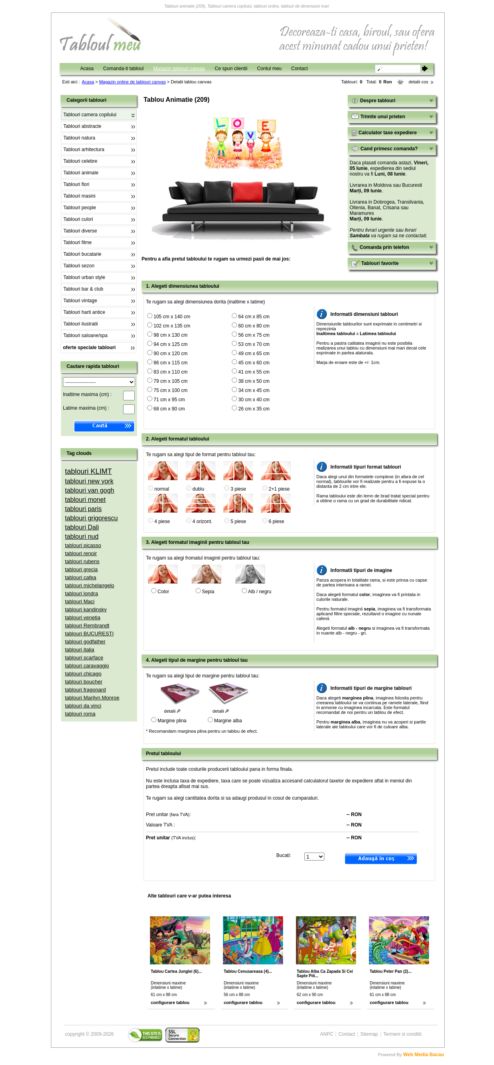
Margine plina (172, 720)
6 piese (276, 521)
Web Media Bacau (423, 1054)
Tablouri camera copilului (89, 114)
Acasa (86, 68)
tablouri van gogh (89, 490)
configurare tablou (170, 1002)
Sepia (208, 591)
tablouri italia (79, 650)
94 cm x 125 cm (171, 344)
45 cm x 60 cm (253, 363)
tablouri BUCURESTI (89, 634)
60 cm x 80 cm (253, 326)
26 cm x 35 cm (253, 409)
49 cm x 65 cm (253, 353)
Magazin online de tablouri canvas (132, 81)
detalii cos (418, 81)
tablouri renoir (81, 553)
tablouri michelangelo (89, 585)
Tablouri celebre (80, 161)
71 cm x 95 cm (169, 399)
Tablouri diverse (80, 231)
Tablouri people (79, 207)
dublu (198, 489)
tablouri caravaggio (87, 666)
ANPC (326, 1034)
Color (163, 591)
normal (161, 489)
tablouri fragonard (85, 690)
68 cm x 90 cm (169, 409)
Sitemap (369, 1034)
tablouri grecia (81, 569)
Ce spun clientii (231, 68)
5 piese (238, 521)
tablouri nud (82, 536)
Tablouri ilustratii (80, 324)
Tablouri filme (77, 242)
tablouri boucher (83, 682)
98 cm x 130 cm (171, 335)
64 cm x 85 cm (253, 316)
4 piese (162, 521)
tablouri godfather (85, 642)
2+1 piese (279, 489)
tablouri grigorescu (91, 518)
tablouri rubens (82, 561)
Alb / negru (259, 591)
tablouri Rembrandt (87, 625)
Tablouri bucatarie (82, 254)
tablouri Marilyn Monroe (92, 698)
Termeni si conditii (402, 1034)
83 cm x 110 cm (171, 372)
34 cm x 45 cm (253, 390)
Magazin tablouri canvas (179, 68)
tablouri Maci (80, 601)
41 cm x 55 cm (253, 372)
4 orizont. (202, 521)
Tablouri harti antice (84, 312)
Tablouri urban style (84, 277)
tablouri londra (81, 593)
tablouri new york (89, 481)
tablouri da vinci (83, 706)
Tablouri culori (78, 219)
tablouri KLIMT (88, 471)
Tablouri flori (76, 184)
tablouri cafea (80, 577)
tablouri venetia (82, 617)
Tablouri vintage (80, 300)
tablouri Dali (82, 527)
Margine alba (228, 720)
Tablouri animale (80, 173)
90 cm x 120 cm (171, 353)
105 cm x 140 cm (172, 316)
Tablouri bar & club (83, 289)
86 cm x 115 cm (171, 363)
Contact (299, 68)
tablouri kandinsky (86, 609)
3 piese (238, 489)
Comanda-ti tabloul (123, 68)
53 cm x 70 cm (253, 344)
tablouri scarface (84, 658)
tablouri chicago (83, 674)
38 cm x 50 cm (253, 381)
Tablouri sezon (78, 266)
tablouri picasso (83, 545)
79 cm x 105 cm (171, 381)
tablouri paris (83, 508)
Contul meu (269, 68)
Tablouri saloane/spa (85, 335)
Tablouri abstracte (82, 126)
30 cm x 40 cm (253, 399)
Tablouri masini (79, 196)
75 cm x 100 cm (171, 390)
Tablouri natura (79, 138)
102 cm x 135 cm (172, 326)
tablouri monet (85, 499)
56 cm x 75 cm (253, 335)
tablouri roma (80, 714)
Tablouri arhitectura (83, 149)
